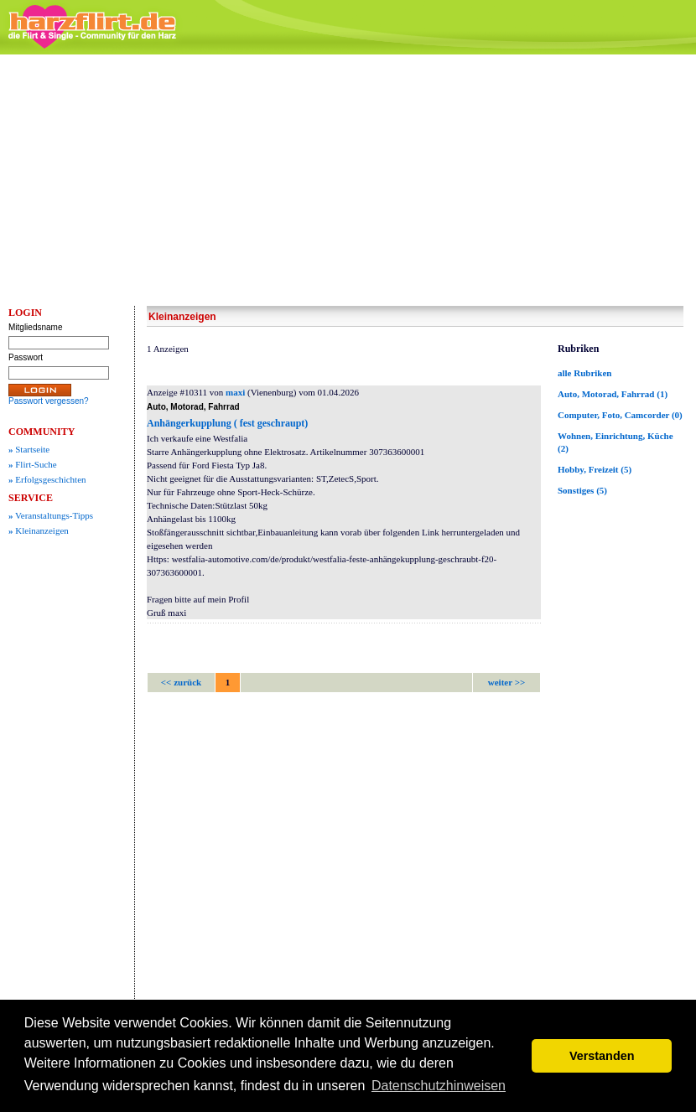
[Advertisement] (348, 180)
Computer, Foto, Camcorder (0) (620, 415)
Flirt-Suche (32, 464)
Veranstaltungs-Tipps (50, 515)
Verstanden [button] (602, 1056)
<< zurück (181, 682)
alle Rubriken (584, 373)
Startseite (28, 449)
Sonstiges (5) (582, 490)
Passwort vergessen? (48, 401)
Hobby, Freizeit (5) (594, 469)
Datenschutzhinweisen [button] (438, 1085)
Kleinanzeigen (38, 530)
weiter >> (506, 682)
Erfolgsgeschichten (47, 479)
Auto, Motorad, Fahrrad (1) (612, 394)
